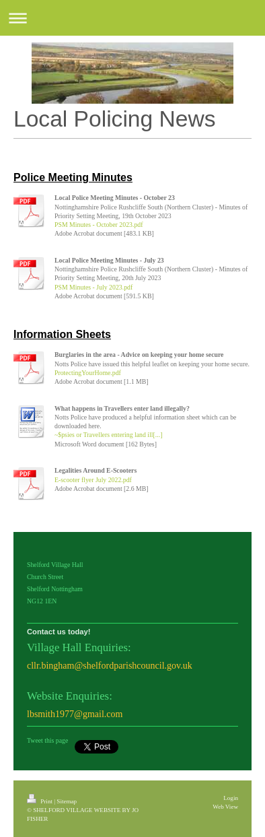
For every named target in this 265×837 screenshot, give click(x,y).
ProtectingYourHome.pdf (87, 372)
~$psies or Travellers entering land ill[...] (108, 434)
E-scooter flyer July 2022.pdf (93, 479)
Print (40, 801)
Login (230, 798)
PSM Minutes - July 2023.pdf (93, 287)
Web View (225, 806)
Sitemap (66, 801)
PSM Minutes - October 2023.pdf (98, 224)
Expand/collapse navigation (132, 17)
